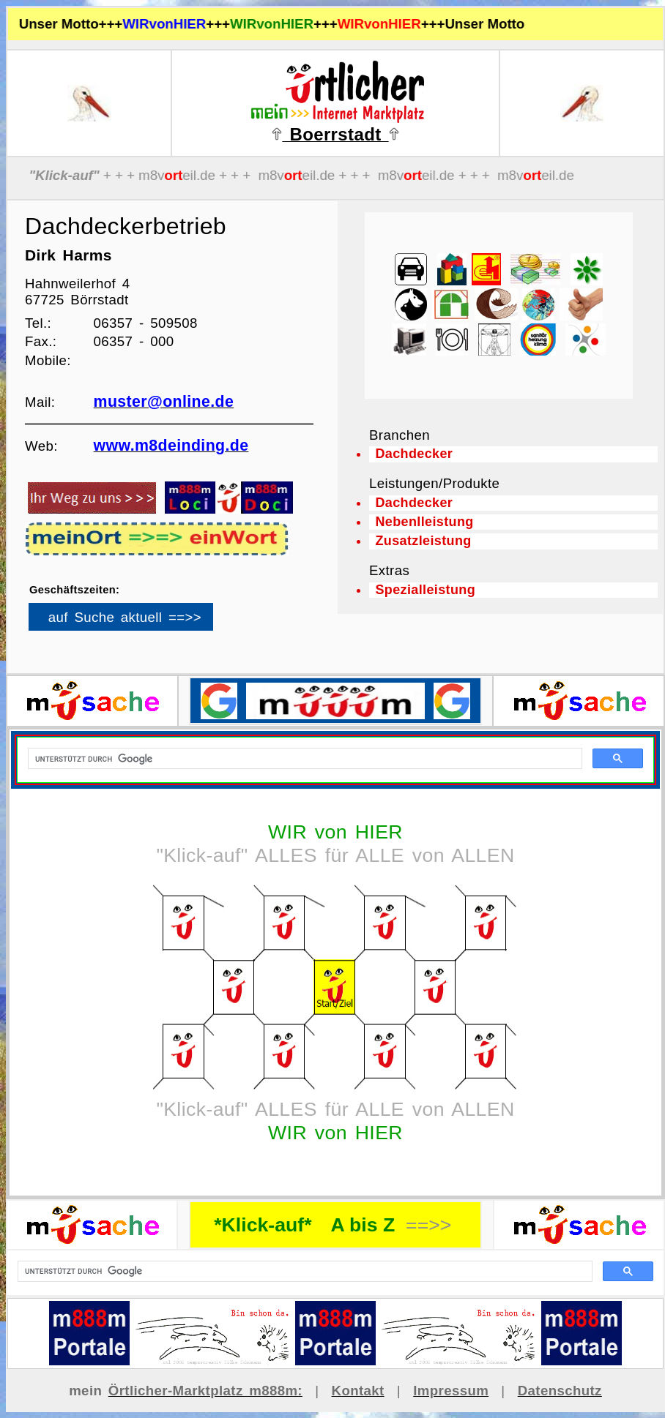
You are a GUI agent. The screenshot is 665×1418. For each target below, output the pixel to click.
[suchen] (303, 1271)
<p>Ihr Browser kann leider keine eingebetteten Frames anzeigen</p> (146, 622)
